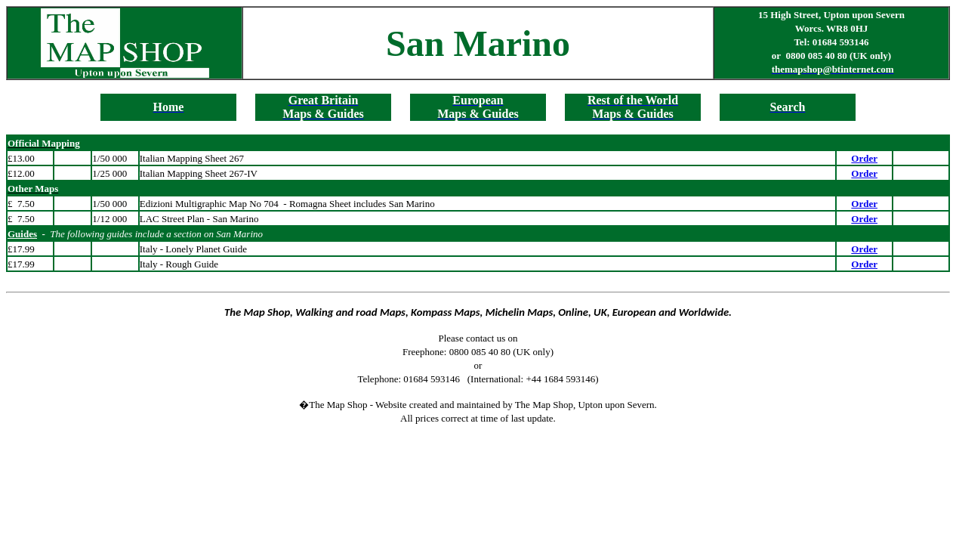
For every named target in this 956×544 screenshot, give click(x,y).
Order (864, 158)
